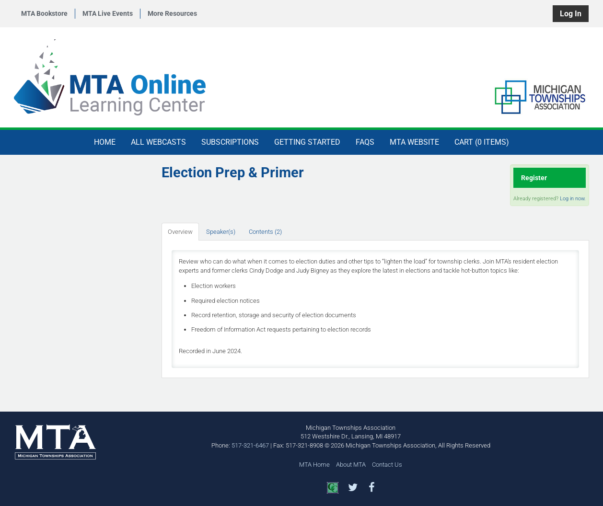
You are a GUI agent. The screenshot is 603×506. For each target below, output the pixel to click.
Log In (570, 13)
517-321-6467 (250, 445)
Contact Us (387, 464)
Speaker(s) (220, 231)
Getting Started (307, 142)
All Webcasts (158, 142)
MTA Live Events (107, 13)
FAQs (365, 142)
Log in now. (573, 199)
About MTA (351, 464)
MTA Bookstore (44, 13)
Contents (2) (265, 231)
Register (534, 178)
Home (105, 142)
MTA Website (414, 142)
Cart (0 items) (481, 142)
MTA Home (314, 464)
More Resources (172, 13)
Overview (180, 231)
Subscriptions (230, 142)
